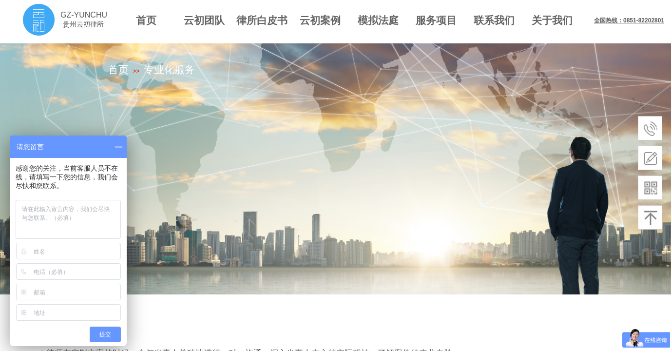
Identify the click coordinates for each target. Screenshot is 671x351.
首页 (146, 20)
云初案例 (320, 20)
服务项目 (436, 20)
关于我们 (552, 20)
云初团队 (204, 20)
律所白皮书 (262, 20)
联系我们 (494, 20)
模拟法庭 (378, 20)
